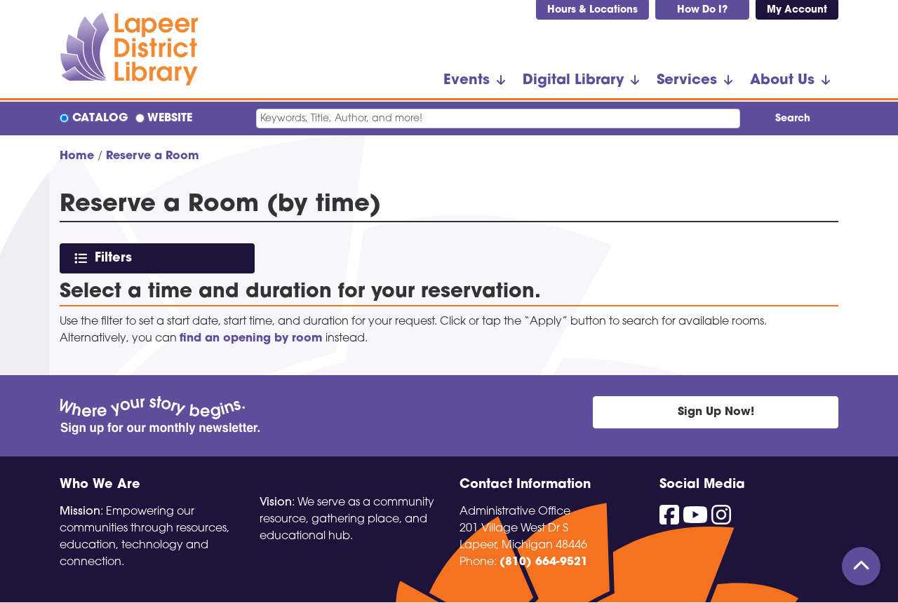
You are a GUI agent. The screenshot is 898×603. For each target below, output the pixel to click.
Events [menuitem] (466, 81)
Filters (116, 257)
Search (792, 119)
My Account (797, 10)
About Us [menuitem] (782, 81)
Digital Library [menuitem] (573, 81)
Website (169, 118)
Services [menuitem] (687, 81)
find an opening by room (251, 338)
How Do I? (702, 10)
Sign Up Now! (716, 412)
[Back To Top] (861, 566)
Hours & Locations (592, 10)
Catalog (100, 118)
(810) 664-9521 (544, 562)
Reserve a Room (152, 156)
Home (77, 156)
